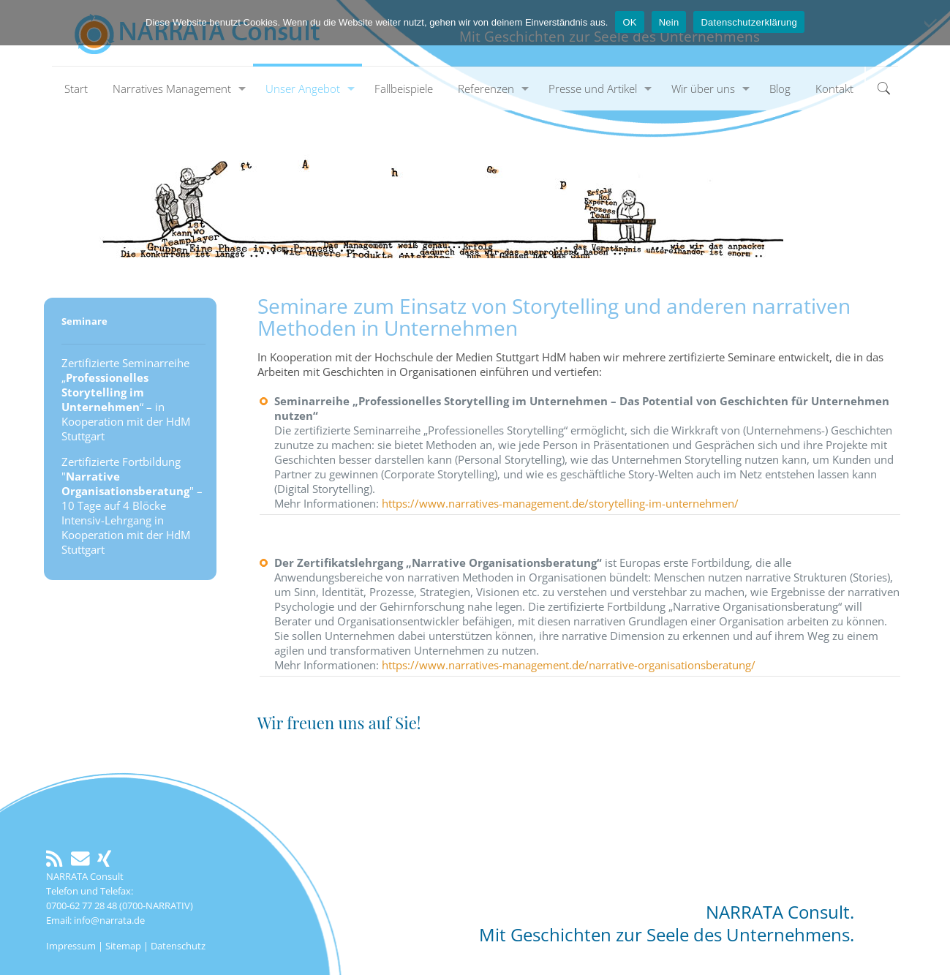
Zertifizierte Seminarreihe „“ (125, 384)
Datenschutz (178, 945)
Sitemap (123, 945)
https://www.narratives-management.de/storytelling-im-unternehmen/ (560, 503)
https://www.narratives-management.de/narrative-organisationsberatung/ (568, 665)
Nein (669, 22)
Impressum (71, 945)
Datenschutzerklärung (748, 22)
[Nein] (931, 22)
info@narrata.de (109, 920)
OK (629, 22)
